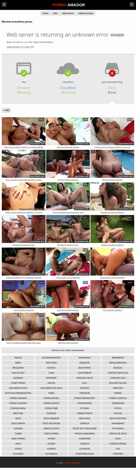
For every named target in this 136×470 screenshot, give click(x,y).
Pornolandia (18, 408)
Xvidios (51, 449)
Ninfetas (118, 388)
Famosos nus (118, 378)
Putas (118, 408)
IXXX (84, 383)
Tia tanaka (118, 428)
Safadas (51, 413)
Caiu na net (18, 373)
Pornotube (51, 408)
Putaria (84, 408)
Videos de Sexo (86, 13)
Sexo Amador (51, 418)
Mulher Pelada (118, 383)
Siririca (84, 423)
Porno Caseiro (18, 403)
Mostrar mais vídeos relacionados (68, 350)
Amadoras (85, 357)
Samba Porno (84, 413)
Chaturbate (85, 373)
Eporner (51, 378)
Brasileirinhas (117, 363)
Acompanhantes (51, 357)
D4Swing (18, 378)
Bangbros (118, 357)
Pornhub (84, 393)
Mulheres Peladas (51, 388)
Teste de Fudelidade (85, 428)
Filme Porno (18, 383)
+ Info (6, 110)
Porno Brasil (51, 398)
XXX (55, 13)
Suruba (18, 428)
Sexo (18, 418)
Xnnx (118, 438)
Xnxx (18, 443)
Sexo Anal (85, 418)
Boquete (85, 363)
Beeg (18, 363)
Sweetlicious (51, 428)
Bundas (118, 368)
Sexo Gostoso (117, 418)
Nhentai (84, 388)
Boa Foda (51, 363)
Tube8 (18, 433)
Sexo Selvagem (51, 423)
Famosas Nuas (84, 378)
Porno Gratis (51, 403)
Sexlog (118, 413)
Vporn (51, 438)
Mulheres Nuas (18, 388)
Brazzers (18, 368)
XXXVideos (51, 454)
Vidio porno (18, 438)
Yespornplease (85, 454)
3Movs (18, 357)
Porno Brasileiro (84, 398)
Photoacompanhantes (18, 393)
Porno (45, 13)
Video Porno (68, 13)
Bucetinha (85, 368)
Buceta (51, 368)
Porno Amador (18, 398)
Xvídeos (84, 443)
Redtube (18, 413)
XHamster (84, 438)
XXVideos (84, 449)
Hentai (51, 383)
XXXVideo (18, 454)
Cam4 (51, 373)
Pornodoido (84, 403)
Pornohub (118, 403)
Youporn (118, 454)
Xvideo (51, 443)
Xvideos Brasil (117, 443)
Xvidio (18, 449)
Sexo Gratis (18, 423)
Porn (51, 393)
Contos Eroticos (118, 373)
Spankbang (117, 423)
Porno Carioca (118, 398)
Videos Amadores (84, 433)
